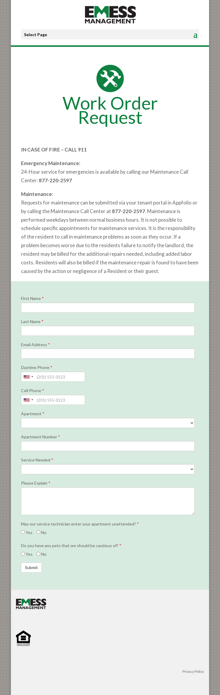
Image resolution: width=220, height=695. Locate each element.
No (41, 532)
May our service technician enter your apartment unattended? (80, 524)
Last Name (32, 321)
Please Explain (35, 483)
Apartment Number (40, 436)
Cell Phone (32, 390)
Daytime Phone (36, 367)
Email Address (35, 344)
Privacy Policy (193, 671)
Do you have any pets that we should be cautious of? (71, 545)
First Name (32, 298)
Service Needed (37, 460)
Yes (27, 532)
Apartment (32, 413)
